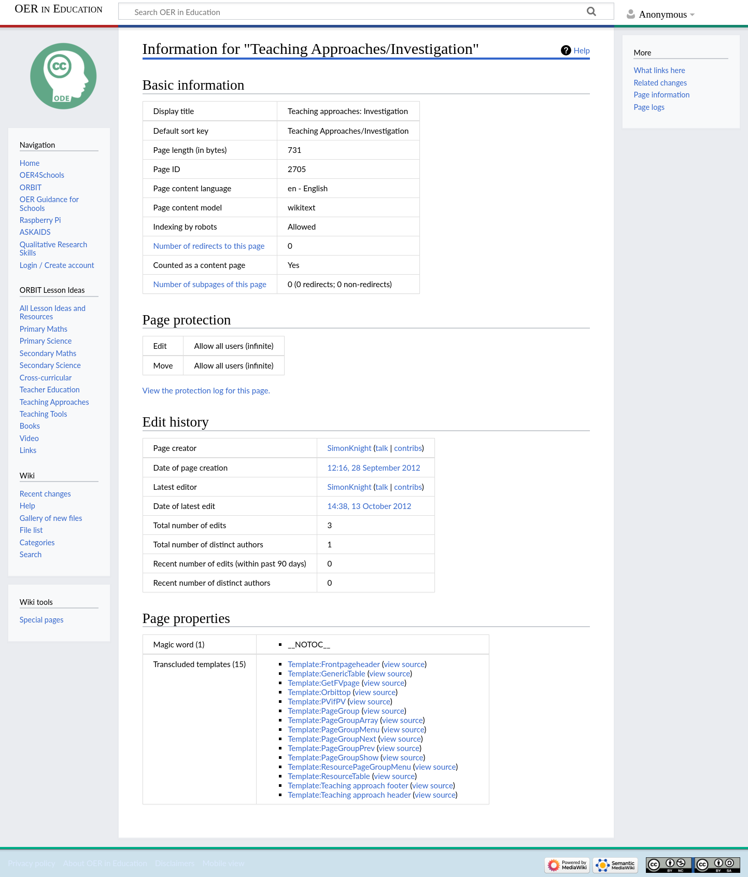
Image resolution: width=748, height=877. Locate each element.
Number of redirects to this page (209, 245)
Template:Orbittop (319, 692)
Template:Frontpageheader (334, 664)
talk (381, 447)
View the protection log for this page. (207, 390)
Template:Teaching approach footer (348, 785)
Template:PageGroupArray (333, 720)
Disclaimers (174, 863)
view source (404, 664)
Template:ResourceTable (329, 776)
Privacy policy (31, 863)
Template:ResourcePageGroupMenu (349, 766)
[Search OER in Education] (366, 11)
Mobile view (223, 863)
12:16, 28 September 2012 (374, 467)
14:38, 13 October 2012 (370, 506)
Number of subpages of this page (210, 284)
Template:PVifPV (316, 701)
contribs (407, 447)
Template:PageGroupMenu (333, 729)
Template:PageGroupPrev (331, 748)
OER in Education (59, 8)
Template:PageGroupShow (333, 757)
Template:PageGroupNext (332, 738)
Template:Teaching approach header (349, 794)
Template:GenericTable (326, 673)
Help (582, 50)
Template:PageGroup (323, 710)
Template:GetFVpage (324, 682)
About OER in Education (105, 863)
